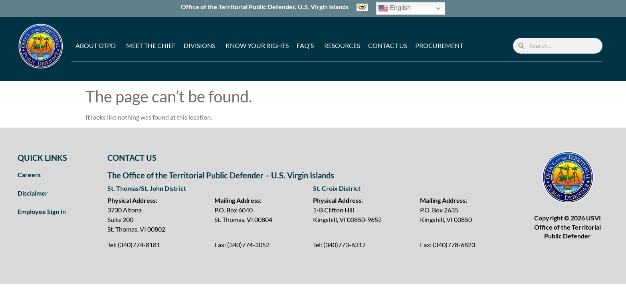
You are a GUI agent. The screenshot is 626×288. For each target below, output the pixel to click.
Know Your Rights (257, 45)
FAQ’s (305, 45)
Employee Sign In (42, 211)
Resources (342, 45)
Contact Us (387, 45)
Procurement (439, 45)
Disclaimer (33, 193)
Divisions (199, 45)
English (394, 8)
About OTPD (95, 45)
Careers (29, 174)
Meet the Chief (151, 45)
